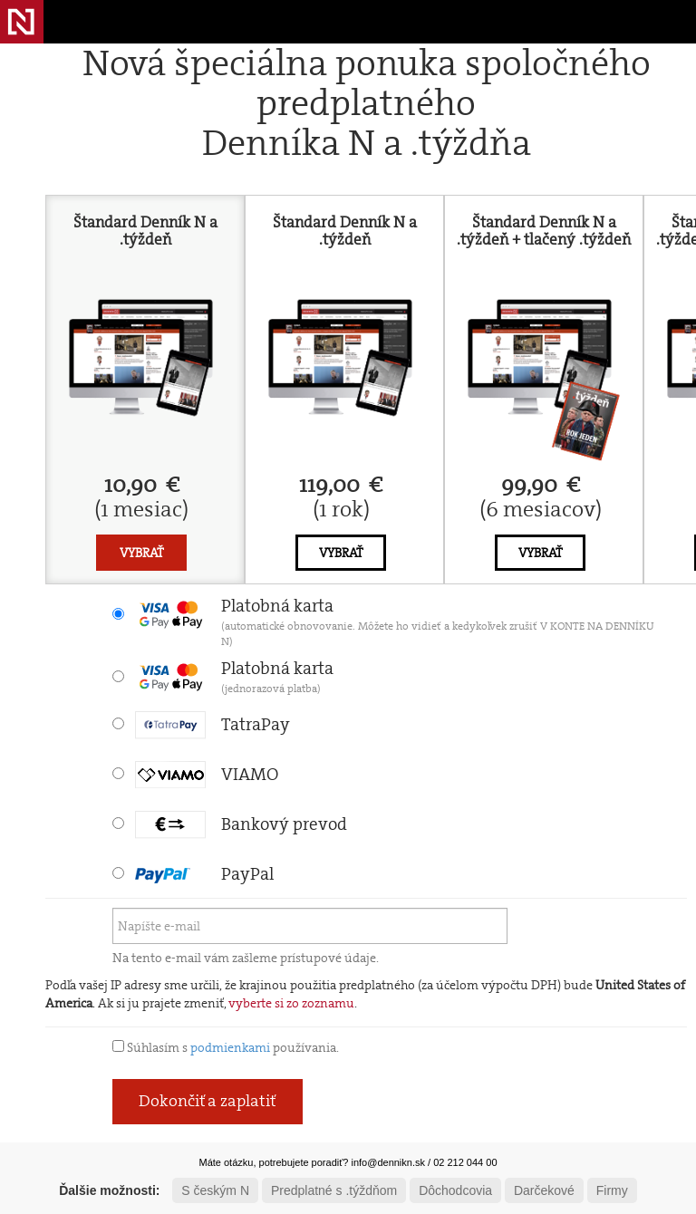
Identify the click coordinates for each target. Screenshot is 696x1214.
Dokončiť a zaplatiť (207, 1101)
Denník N (22, 21)
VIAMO (206, 774)
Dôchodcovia (455, 1190)
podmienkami (230, 1047)
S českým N (215, 1190)
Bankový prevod (241, 824)
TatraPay (212, 724)
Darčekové (544, 1190)
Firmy (612, 1190)
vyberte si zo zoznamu (291, 1003)
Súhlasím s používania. (225, 1047)
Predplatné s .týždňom (334, 1190)
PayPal (204, 873)
